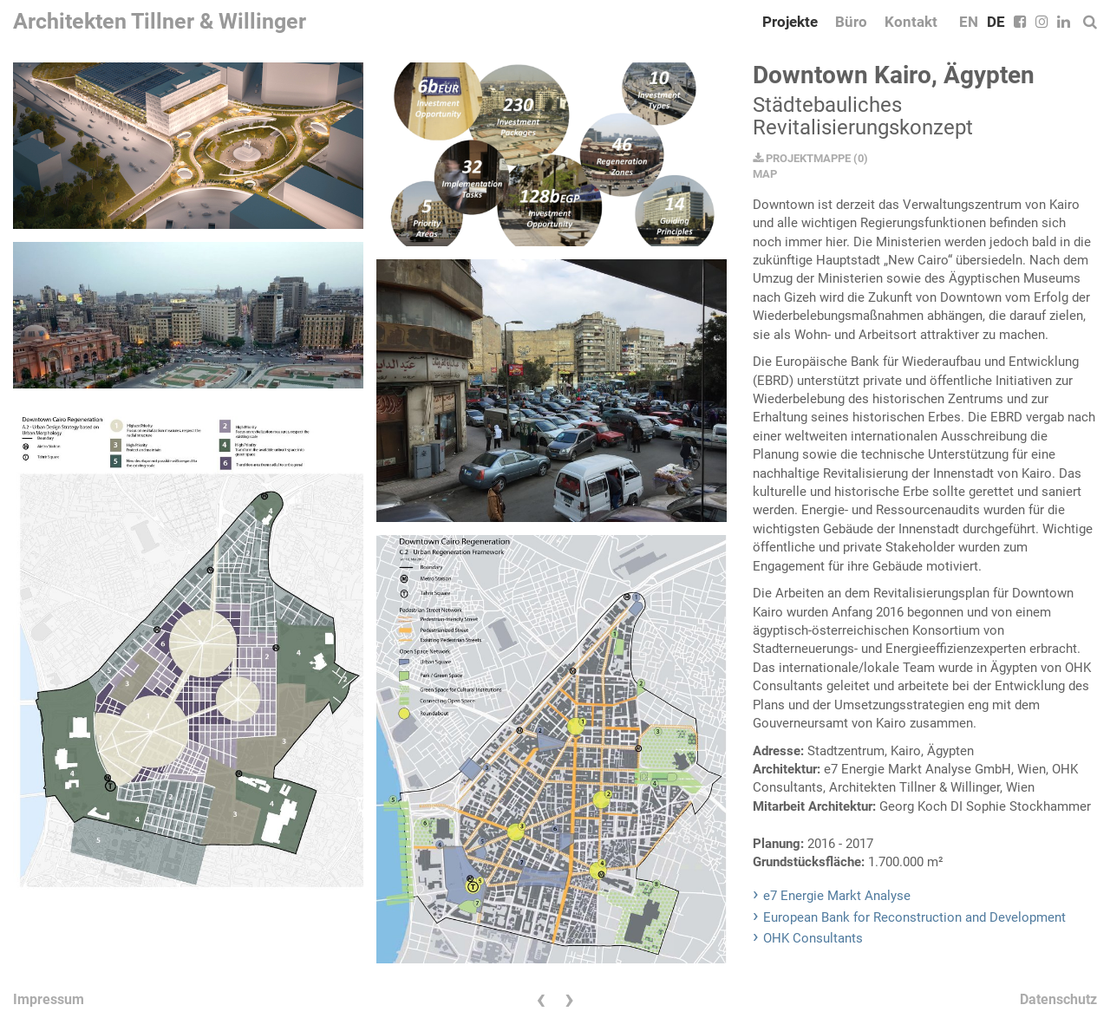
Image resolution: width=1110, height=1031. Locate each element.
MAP (765, 173)
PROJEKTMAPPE (802, 158)
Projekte (790, 21)
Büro (851, 21)
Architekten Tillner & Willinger (159, 21)
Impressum (48, 999)
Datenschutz (1058, 999)
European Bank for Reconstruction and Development (914, 917)
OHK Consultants (813, 938)
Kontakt (911, 21)
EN (968, 21)
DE (996, 21)
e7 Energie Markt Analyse (837, 896)
